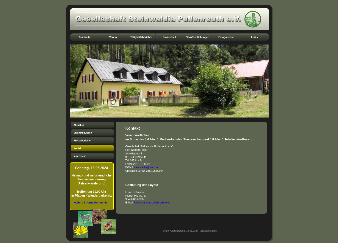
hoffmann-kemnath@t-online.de (152, 202)
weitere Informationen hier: (92, 202)
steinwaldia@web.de (146, 167)
